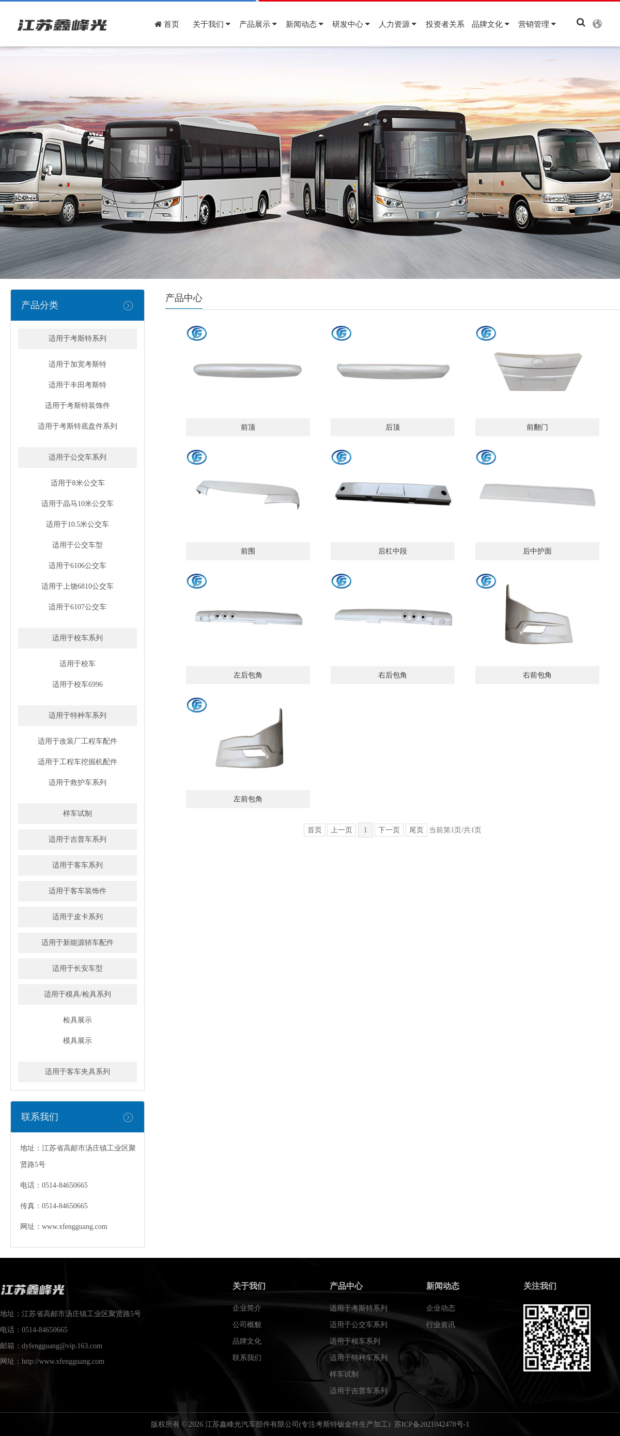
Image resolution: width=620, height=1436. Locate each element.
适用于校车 (77, 664)
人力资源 (397, 24)
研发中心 (351, 24)
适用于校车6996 (77, 684)
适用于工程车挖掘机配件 (77, 762)
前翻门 (537, 427)
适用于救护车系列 (77, 782)
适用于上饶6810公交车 (77, 586)
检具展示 (77, 1020)
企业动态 (440, 1308)
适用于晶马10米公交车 (77, 504)
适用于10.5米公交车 (78, 524)
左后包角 (248, 675)
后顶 (392, 427)
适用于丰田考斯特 (77, 385)
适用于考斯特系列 (77, 338)
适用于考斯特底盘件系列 (77, 426)
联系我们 (247, 1358)
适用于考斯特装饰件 (77, 405)
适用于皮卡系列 (77, 917)
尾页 (416, 830)
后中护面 (537, 551)
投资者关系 (445, 24)
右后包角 (392, 675)
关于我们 (211, 24)
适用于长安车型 (77, 968)
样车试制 (77, 813)
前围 (248, 551)
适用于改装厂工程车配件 (77, 741)
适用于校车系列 (77, 638)
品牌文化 (490, 24)
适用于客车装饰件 (77, 891)
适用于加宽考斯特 (77, 364)
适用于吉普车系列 (77, 839)
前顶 (248, 427)
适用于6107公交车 (77, 607)
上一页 (341, 830)
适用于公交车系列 (77, 457)
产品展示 (258, 24)
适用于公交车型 (77, 545)
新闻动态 (304, 24)
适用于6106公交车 (77, 566)
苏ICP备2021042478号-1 (431, 1424)
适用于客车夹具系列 (77, 1072)
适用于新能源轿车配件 (77, 942)
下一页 (389, 830)
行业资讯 (440, 1325)
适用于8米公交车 (78, 483)
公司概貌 (247, 1325)
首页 (166, 24)
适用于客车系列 (77, 865)
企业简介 (247, 1308)
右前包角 (537, 675)
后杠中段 (392, 551)
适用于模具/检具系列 (77, 994)
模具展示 (77, 1041)
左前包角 (248, 799)
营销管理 (537, 24)
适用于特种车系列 (77, 715)
